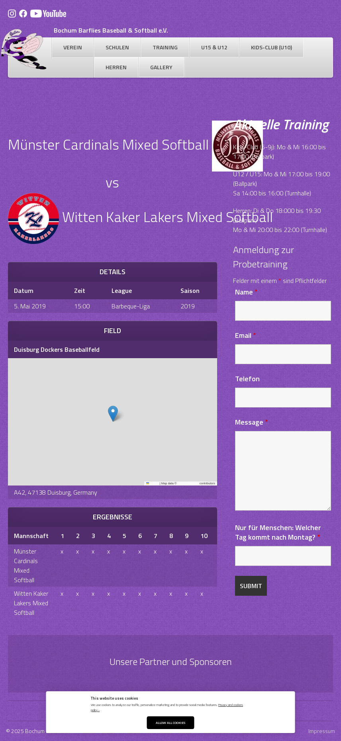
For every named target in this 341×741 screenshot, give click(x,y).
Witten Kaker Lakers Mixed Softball (31, 603)
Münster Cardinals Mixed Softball (26, 565)
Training (165, 47)
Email (245, 335)
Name (246, 292)
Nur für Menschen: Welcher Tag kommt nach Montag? (278, 532)
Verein (72, 47)
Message (251, 422)
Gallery (161, 67)
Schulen (117, 47)
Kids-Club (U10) (271, 47)
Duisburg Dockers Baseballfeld (57, 349)
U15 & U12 (214, 47)
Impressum (321, 731)
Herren (116, 67)
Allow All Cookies (170, 722)
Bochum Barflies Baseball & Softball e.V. (111, 30)
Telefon (247, 378)
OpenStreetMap (188, 483)
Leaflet (152, 483)
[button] (113, 414)
